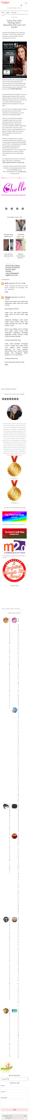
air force (16, 349)
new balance (13, 340)
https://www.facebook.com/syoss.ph (13, 162)
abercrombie (9, 351)
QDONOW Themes (17, 1118)
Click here (14, 170)
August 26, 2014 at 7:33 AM (17, 283)
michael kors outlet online (16, 330)
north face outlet (22, 303)
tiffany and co (17, 329)
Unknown (8, 297)
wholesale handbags (11, 320)
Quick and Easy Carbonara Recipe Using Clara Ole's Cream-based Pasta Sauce (18, 961)
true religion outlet (12, 347)
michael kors (14, 323)
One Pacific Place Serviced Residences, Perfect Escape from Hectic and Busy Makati (18, 754)
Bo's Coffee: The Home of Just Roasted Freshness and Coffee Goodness (9, 958)
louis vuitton (18, 351)
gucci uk (21, 323)
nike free (12, 358)
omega (10, 309)
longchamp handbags (20, 333)
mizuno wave (19, 322)
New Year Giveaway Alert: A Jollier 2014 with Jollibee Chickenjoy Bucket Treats (9, 663)
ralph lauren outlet (11, 301)
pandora (25, 349)
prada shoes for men (18, 362)
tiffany (26, 353)
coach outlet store (22, 301)
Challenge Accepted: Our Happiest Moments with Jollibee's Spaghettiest (18, 874)
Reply (6, 292)
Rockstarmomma (17, 1116)
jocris (6, 283)
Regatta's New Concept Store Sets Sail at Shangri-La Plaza (9, 838)
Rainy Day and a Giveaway (18, 817)
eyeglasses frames (11, 334)
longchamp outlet (10, 303)
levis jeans (17, 312)
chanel (13, 345)
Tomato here (22, 171)
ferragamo (18, 353)
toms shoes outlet (22, 345)
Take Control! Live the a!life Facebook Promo (18, 1033)
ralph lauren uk (10, 314)
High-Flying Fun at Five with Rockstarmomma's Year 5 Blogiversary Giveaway (18, 662)
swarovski (25, 312)
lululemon (12, 336)
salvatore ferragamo (21, 344)
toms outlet (20, 314)
